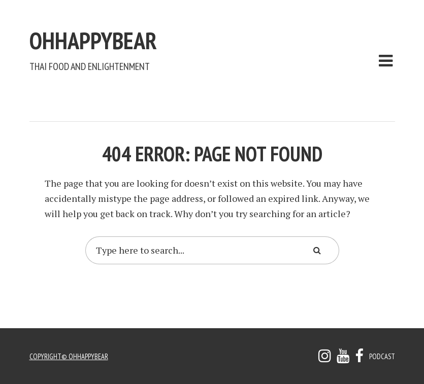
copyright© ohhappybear (71, 356)
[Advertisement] (214, 94)
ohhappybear (141, 34)
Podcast (381, 356)
